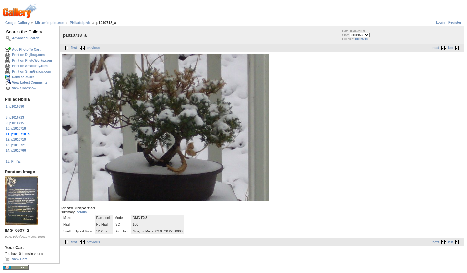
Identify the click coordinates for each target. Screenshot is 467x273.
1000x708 (361, 39)
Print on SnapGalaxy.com (31, 71)
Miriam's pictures (49, 23)
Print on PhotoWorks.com (32, 60)
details (82, 212)
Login (440, 22)
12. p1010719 (16, 139)
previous (93, 48)
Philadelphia (80, 23)
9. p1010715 (15, 123)
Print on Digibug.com (28, 55)
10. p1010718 (16, 128)
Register (454, 22)
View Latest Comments (29, 82)
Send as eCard (23, 77)
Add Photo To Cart (26, 49)
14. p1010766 (16, 150)
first (74, 48)
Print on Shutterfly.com (30, 66)
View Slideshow (24, 88)
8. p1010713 (15, 117)
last (450, 48)
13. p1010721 (16, 145)
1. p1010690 (15, 106)
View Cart (19, 259)
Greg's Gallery (17, 23)
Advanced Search (25, 38)
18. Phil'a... (14, 161)
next (435, 48)
